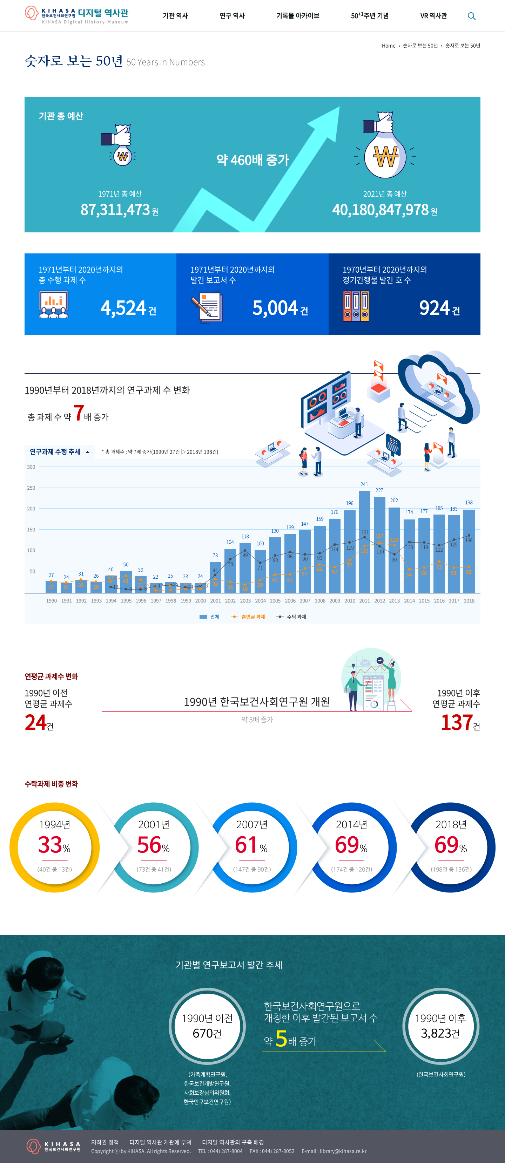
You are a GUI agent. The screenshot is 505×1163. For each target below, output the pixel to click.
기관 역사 (175, 15)
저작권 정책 (105, 1141)
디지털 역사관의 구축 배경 (233, 1141)
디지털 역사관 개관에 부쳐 (160, 1141)
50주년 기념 (370, 15)
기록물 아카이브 (297, 15)
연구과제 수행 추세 (59, 452)
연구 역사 (232, 15)
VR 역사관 (433, 15)
